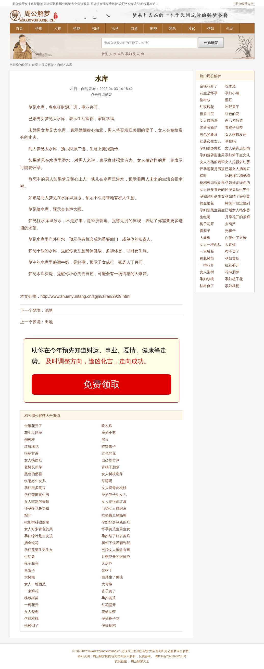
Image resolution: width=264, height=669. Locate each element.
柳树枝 (29, 440)
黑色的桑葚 (33, 474)
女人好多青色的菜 (38, 529)
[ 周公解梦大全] (243, 4)
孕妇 (210, 28)
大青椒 (107, 584)
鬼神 (153, 28)
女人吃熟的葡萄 (36, 501)
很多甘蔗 (31, 453)
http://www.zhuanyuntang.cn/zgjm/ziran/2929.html (85, 296)
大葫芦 (107, 563)
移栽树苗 (31, 598)
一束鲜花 (31, 591)
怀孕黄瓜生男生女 (116, 529)
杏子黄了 (109, 591)
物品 (95, 28)
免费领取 (101, 384)
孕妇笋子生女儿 (114, 495)
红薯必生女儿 (35, 481)
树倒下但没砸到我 (116, 543)
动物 (38, 28)
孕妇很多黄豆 (35, 488)
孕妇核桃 (31, 618)
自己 (121, 54)
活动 (115, 28)
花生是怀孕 (33, 433)
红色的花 (109, 453)
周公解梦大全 (140, 661)
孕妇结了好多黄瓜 (116, 536)
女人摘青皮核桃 (114, 488)
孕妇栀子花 (110, 618)
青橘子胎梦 (110, 467)
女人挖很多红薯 (114, 501)
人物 (57, 28)
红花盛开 (109, 605)
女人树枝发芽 (112, 474)
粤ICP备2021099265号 (170, 656)
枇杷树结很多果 (36, 522)
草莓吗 (107, 481)
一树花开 (31, 605)
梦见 (105, 54)
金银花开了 (33, 426)
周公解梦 (48, 65)
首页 (19, 28)
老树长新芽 (33, 467)
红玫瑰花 (31, 446)
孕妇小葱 (109, 433)
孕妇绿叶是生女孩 (38, 536)
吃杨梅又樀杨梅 (114, 515)
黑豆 (105, 440)
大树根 (29, 577)
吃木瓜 (107, 426)
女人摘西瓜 (33, 460)
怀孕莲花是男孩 (36, 508)
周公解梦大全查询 (149, 651)
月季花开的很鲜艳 (116, 557)
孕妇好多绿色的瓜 (116, 522)
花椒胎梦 (109, 612)
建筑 (172, 28)
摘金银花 (31, 543)
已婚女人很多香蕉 (116, 550)
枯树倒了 (31, 625)
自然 (134, 28)
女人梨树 (31, 612)
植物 (76, 28)
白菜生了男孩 (112, 577)
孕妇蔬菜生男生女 (38, 550)
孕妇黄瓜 (109, 598)
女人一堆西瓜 (35, 584)
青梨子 (29, 570)
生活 (229, 28)
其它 (191, 28)
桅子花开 (31, 563)
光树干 (107, 570)
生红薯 (29, 557)
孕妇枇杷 (109, 625)
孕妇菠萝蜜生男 (36, 495)
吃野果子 (109, 446)
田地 (49, 322)
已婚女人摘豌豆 (114, 508)
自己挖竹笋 (110, 460)
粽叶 (27, 515)
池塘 (49, 310)
